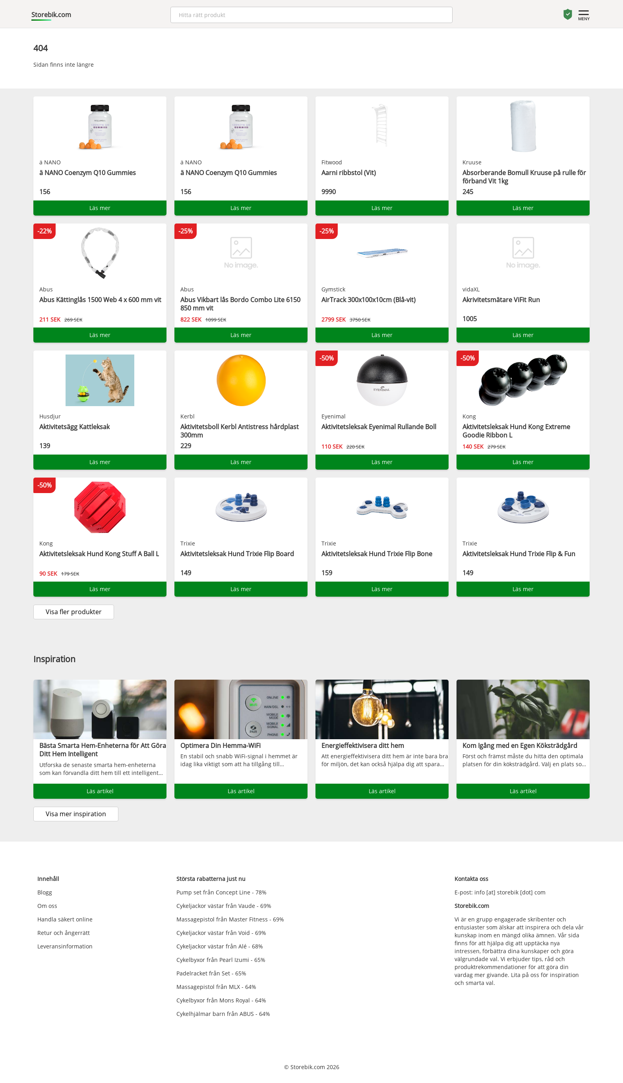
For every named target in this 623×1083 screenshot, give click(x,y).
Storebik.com (51, 14)
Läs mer (99, 208)
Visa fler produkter (74, 611)
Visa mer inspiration (76, 813)
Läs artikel (100, 791)
